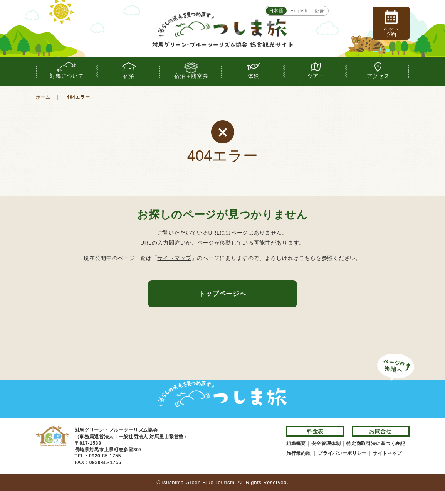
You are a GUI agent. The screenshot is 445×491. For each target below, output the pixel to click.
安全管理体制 (326, 443)
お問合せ (380, 431)
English (299, 10)
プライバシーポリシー (342, 453)
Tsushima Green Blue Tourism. (198, 482)
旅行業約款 (299, 453)
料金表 (315, 431)
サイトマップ (174, 258)
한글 (319, 10)
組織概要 (296, 443)
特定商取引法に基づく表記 (375, 443)
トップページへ (223, 293)
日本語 (276, 10)
